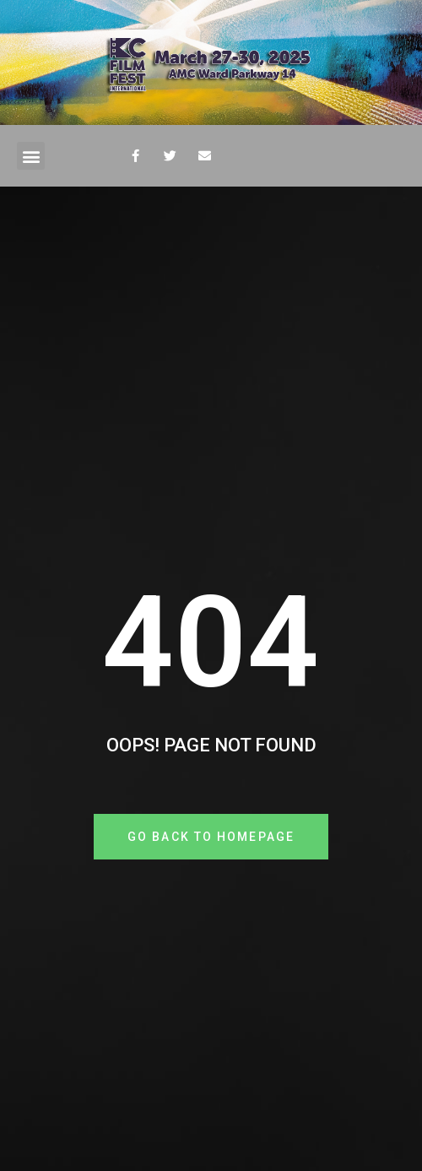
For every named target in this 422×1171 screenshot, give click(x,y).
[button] (31, 156)
